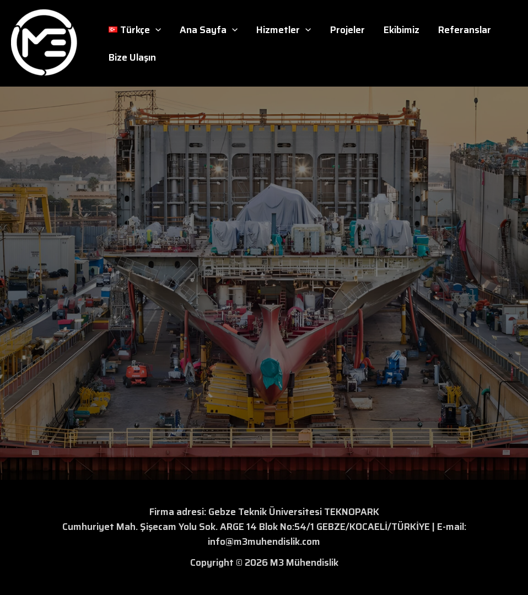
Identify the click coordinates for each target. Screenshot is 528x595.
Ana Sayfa (209, 30)
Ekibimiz (401, 30)
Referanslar (464, 30)
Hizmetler (283, 30)
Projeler (347, 30)
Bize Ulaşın (132, 57)
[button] (155, 30)
